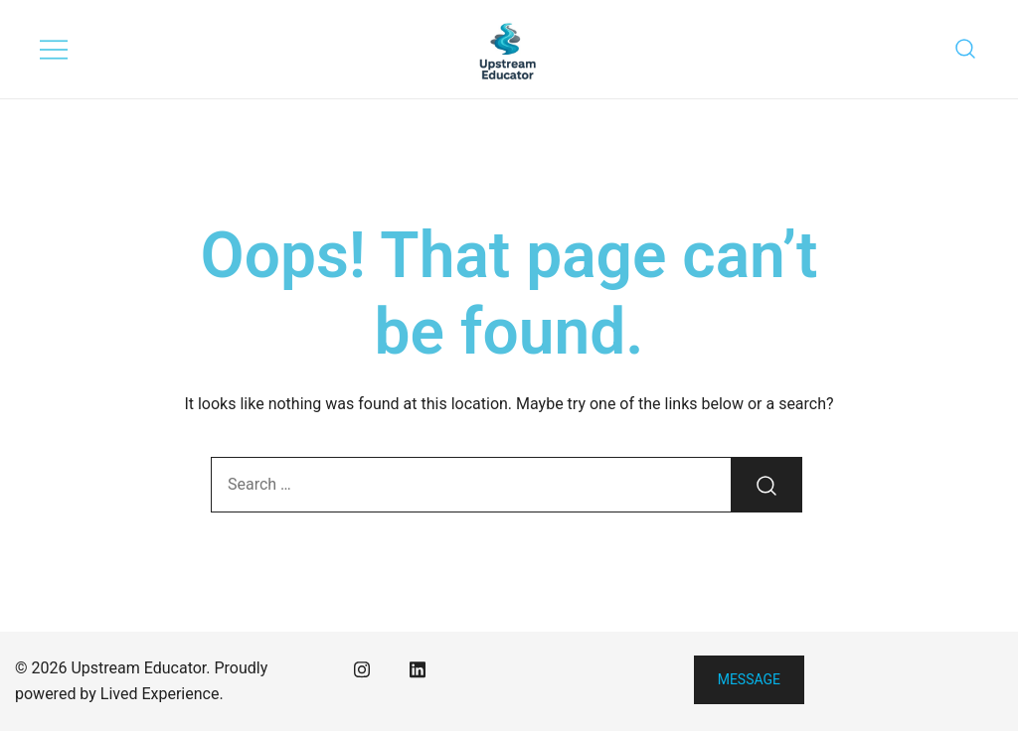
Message (749, 679)
